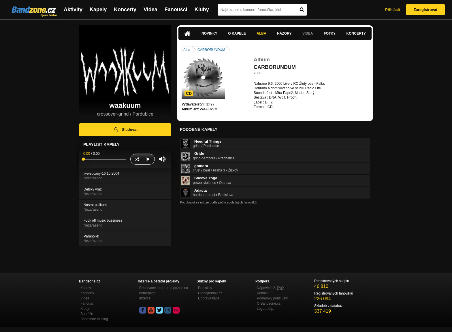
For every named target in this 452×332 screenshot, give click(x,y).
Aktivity (73, 9)
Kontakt (263, 293)
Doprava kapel (209, 298)
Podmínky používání (272, 298)
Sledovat (125, 130)
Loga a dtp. (265, 309)
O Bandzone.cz (268, 303)
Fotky (330, 33)
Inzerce (144, 298)
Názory (284, 33)
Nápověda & (270, 288)
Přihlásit (392, 9)
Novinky (209, 33)
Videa (150, 9)
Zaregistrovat (425, 9)
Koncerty (125, 9)
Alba (261, 33)
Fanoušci (176, 9)
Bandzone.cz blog (94, 319)
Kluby (202, 9)
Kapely (98, 9)
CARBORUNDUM (211, 50)
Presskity (205, 288)
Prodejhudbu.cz (210, 293)
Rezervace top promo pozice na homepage (163, 290)
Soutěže (86, 314)
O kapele (237, 33)
